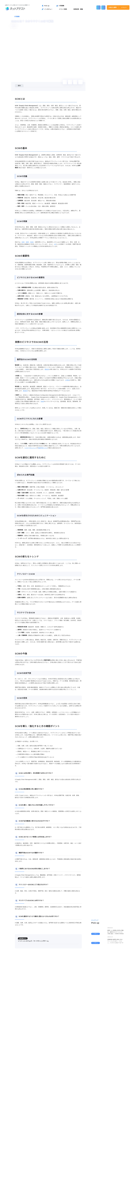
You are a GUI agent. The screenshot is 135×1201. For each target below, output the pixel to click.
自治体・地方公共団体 (101, 800)
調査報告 (110, 850)
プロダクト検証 (98, 845)
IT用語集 (17, 16)
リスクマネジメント (30, 548)
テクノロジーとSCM (26, 127)
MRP (27, 342)
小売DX (67, 480)
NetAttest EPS (99, 868)
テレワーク (113, 836)
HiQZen (96, 904)
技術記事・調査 (57, 1188)
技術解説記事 (98, 850)
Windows (97, 855)
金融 (95, 787)
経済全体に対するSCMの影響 (29, 106)
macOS (115, 855)
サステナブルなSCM (26, 130)
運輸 (107, 791)
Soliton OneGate (112, 864)
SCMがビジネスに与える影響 (29, 114)
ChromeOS (108, 859)
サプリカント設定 (114, 845)
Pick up (18, 1188)
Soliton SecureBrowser (102, 877)
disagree (103, 1198)
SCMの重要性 (23, 101)
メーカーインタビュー (101, 818)
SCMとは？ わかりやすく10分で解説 (31, 1157)
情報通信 (96, 796)
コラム (107, 891)
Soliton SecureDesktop (102, 882)
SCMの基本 (22, 93)
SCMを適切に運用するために (27, 117)
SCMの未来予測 (25, 135)
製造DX (47, 469)
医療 (115, 787)
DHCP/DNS (97, 864)
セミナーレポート (99, 823)
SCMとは (21, 91)
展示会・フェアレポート (101, 827)
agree (114, 1198)
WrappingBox (98, 886)
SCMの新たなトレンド (25, 124)
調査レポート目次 (99, 895)
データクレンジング (40, 598)
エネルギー (97, 791)
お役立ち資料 (113, 7)
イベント (124, 7)
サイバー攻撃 (113, 909)
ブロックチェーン (40, 697)
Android (96, 859)
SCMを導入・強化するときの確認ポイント (31, 140)
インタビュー (30, 1188)
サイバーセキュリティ (100, 832)
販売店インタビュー (100, 814)
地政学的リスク (42, 548)
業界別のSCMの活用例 (27, 111)
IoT (55, 344)
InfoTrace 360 (112, 873)
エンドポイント (106, 805)
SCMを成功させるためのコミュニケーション (34, 122)
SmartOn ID (98, 873)
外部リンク (107, 904)
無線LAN (107, 841)
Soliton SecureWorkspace (103, 900)
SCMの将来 (23, 137)
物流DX (24, 490)
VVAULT (96, 891)
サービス (117, 791)
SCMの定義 (23, 96)
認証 (95, 805)
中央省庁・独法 (109, 796)
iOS (107, 855)
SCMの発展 (23, 99)
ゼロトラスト (111, 809)
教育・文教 (116, 800)
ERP (23, 342)
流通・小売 (105, 787)
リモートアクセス (99, 836)
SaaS (46, 501)
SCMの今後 (22, 132)
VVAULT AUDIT (99, 909)
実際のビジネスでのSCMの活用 (28, 109)
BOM (31, 342)
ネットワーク (98, 809)
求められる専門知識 (26, 119)
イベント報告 (43, 1188)
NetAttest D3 (114, 868)
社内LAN (96, 841)
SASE (95, 913)
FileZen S (112, 886)
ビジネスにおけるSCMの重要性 (30, 104)
